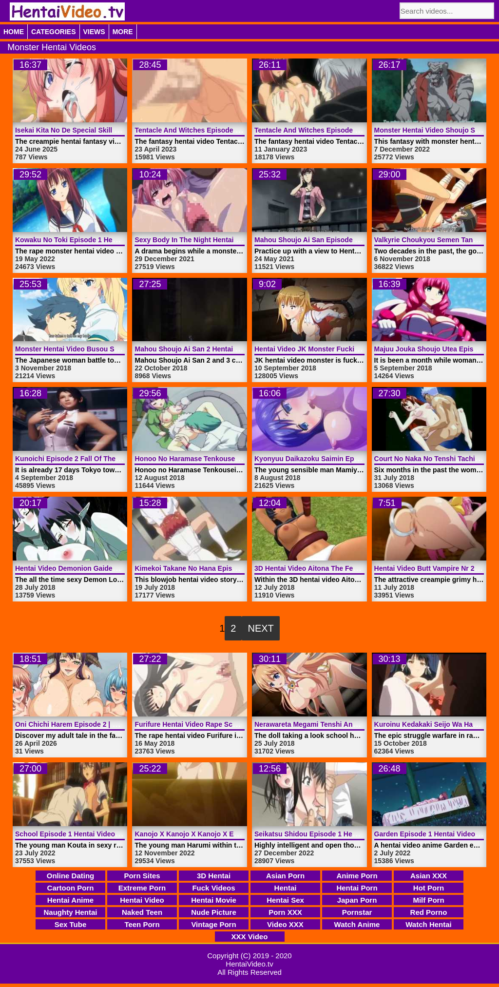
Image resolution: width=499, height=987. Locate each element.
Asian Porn (285, 875)
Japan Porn (357, 900)
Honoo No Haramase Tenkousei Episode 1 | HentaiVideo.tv (229, 459)
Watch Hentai (428, 924)
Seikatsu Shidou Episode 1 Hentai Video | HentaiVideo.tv (346, 834)
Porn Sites (142, 875)
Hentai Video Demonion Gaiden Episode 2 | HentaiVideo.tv (109, 568)
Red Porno (428, 912)
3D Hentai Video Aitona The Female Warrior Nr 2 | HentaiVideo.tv (358, 568)
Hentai (285, 888)
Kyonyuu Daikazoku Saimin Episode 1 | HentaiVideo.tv (342, 459)
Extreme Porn (142, 888)
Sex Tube (71, 924)
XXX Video (249, 936)
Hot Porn (428, 888)
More (123, 32)
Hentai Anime (70, 900)
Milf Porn (428, 900)
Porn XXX (285, 912)
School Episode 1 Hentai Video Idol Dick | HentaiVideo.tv (106, 834)
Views (94, 32)
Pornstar (357, 912)
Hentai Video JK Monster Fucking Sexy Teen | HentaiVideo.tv (352, 349)
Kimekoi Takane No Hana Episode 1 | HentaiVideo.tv (218, 568)
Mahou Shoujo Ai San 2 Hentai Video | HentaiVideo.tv (220, 349)
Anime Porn (356, 875)
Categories (53, 32)
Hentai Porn (356, 888)
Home (13, 32)
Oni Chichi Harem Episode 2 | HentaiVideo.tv (87, 724)
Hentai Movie (213, 900)
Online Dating (71, 875)
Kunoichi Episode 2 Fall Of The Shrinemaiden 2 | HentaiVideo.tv (118, 459)
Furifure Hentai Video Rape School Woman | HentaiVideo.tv (230, 724)
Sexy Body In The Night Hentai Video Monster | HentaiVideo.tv (234, 240)
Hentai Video (142, 900)
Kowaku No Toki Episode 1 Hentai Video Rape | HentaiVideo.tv (115, 240)
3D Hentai (213, 875)
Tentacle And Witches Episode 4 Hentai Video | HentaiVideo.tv (234, 130)
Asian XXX (428, 875)
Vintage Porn (213, 924)
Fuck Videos (213, 888)
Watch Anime (357, 924)
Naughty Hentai (70, 912)
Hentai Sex (285, 900)
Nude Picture (213, 912)
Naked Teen (142, 912)
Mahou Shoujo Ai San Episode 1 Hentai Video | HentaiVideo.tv (354, 240)
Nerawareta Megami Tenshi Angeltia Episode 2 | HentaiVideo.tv (356, 724)
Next (260, 628)
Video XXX (285, 924)
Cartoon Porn (70, 888)
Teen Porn (141, 924)
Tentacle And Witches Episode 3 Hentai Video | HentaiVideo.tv (354, 130)
